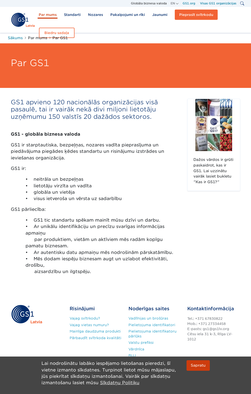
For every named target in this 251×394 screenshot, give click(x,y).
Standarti (72, 15)
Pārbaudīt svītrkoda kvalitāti (95, 338)
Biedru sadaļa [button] (56, 33)
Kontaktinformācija (210, 308)
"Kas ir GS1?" (203, 102)
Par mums (48, 15)
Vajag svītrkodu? (85, 318)
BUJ (132, 356)
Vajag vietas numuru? (89, 325)
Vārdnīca (136, 349)
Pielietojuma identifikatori (151, 325)
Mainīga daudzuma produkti (95, 331)
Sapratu (198, 365)
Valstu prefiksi (141, 343)
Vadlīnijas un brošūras (148, 318)
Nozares (95, 15)
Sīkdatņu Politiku (119, 382)
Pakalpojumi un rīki (127, 15)
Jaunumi (159, 15)
